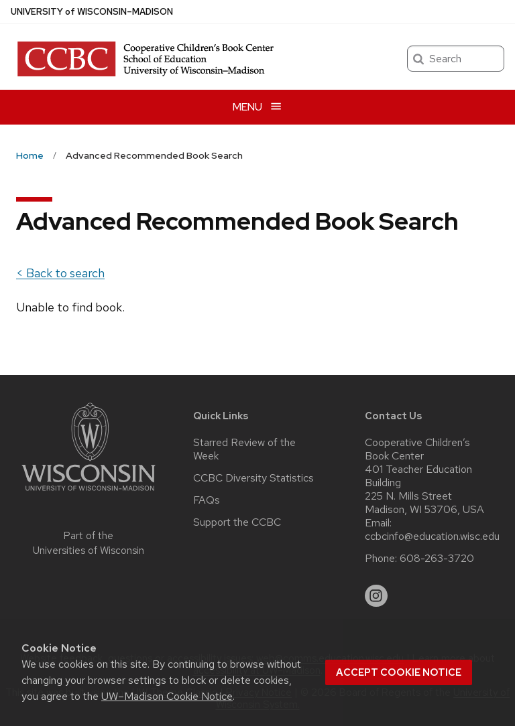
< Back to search (60, 273)
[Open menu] (257, 107)
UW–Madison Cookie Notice (167, 696)
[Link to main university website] (88, 493)
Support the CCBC (237, 522)
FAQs (206, 500)
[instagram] (376, 596)
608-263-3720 (437, 558)
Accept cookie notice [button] (398, 672)
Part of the (88, 543)
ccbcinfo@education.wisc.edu (432, 536)
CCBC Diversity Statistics (253, 478)
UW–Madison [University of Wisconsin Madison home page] (92, 11)
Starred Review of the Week (244, 449)
